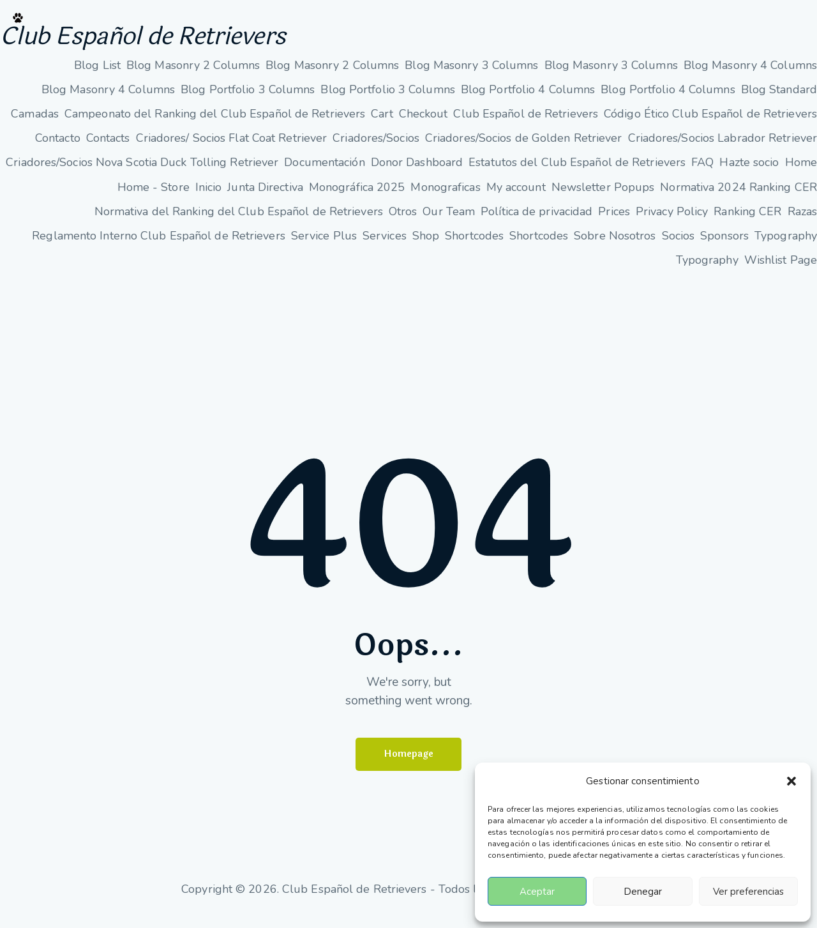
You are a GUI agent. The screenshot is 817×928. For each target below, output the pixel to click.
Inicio (208, 197)
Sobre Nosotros (615, 246)
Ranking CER (747, 221)
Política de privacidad (536, 221)
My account (516, 197)
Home (801, 172)
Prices (614, 221)
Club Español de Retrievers (197, 42)
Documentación (324, 172)
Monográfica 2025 (357, 197)
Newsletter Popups (603, 197)
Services (385, 246)
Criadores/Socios (376, 148)
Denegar (643, 891)
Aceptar (537, 891)
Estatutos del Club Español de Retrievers (577, 172)
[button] (791, 781)
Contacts (108, 148)
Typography (785, 246)
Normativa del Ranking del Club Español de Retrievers (238, 221)
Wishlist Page (780, 270)
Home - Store (153, 197)
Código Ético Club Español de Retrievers (710, 124)
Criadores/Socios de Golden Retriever (523, 148)
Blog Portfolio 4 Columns (528, 99)
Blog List (97, 75)
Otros (403, 221)
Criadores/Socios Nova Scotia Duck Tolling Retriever (142, 172)
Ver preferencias (748, 891)
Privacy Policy (672, 221)
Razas (803, 221)
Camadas (35, 124)
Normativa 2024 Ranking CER (738, 197)
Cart (382, 124)
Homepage (409, 765)
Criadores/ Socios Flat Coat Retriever (231, 148)
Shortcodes (474, 246)
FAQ (702, 172)
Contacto (57, 148)
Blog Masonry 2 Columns (193, 75)
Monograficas (445, 197)
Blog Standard (779, 99)
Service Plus (324, 246)
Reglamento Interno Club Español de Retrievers (158, 246)
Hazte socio (749, 172)
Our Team (449, 221)
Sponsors (724, 246)
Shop (425, 246)
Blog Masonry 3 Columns (471, 75)
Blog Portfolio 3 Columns (248, 99)
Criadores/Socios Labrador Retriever (723, 148)
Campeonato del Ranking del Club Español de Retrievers (214, 124)
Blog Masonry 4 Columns (750, 75)
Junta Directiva (265, 197)
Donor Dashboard (417, 172)
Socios (678, 246)
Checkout (423, 124)
